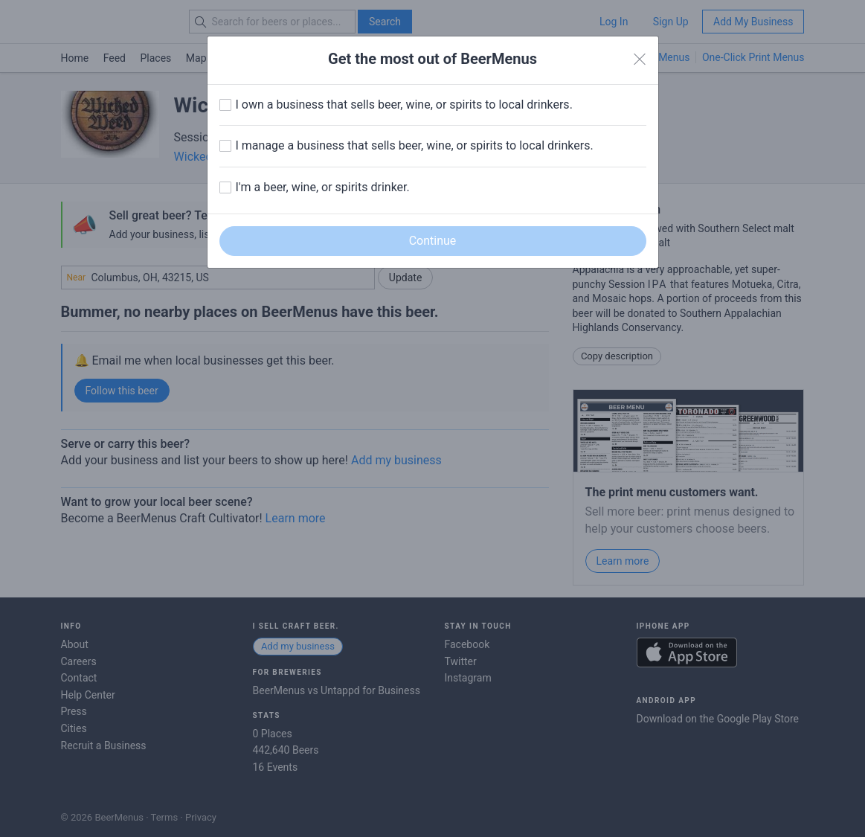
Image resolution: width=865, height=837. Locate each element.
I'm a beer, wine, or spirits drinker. (323, 187)
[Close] (639, 59)
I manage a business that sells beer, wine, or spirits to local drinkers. (415, 145)
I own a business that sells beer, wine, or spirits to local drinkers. (404, 104)
